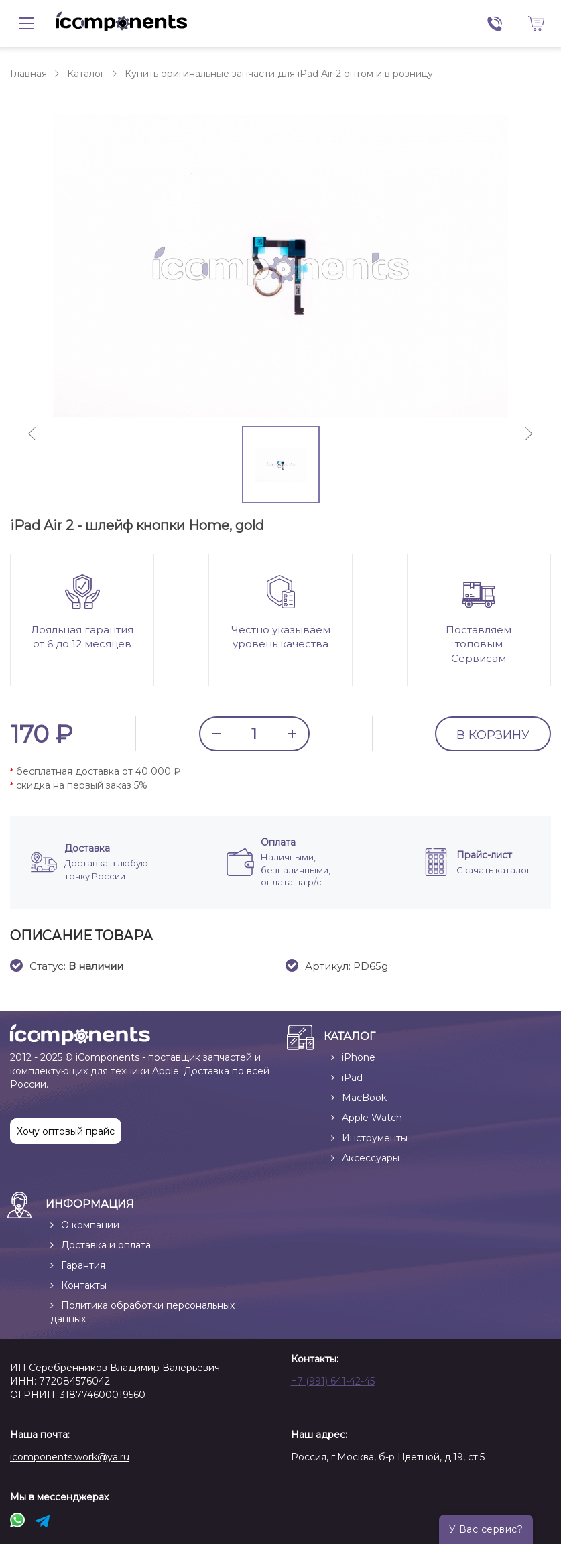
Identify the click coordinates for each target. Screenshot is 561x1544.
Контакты (84, 1285)
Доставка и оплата (106, 1245)
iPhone (358, 1057)
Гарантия (83, 1265)
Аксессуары (370, 1158)
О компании (90, 1225)
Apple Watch (372, 1118)
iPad (352, 1078)
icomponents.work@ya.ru (69, 1457)
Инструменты (375, 1138)
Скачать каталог (493, 869)
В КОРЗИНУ (492, 735)
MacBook (364, 1098)
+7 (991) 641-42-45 (333, 1381)
